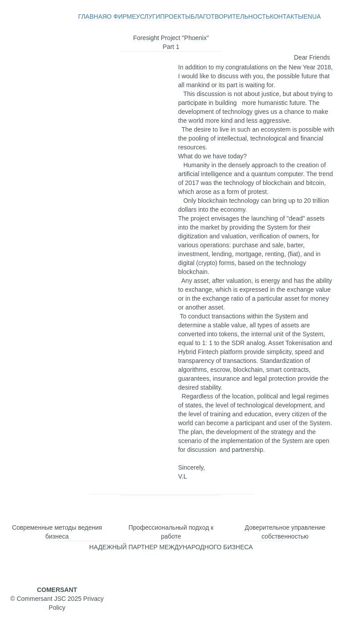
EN (307, 16)
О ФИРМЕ (121, 16)
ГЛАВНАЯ (92, 16)
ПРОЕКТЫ (175, 16)
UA (316, 16)
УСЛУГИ (148, 16)
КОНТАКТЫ (287, 16)
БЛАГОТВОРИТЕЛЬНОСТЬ (230, 16)
